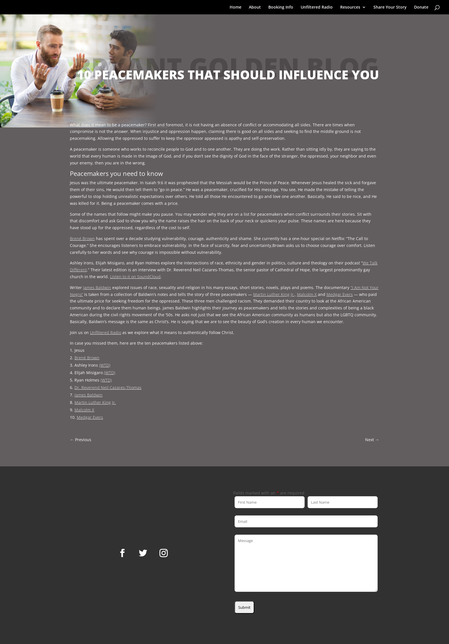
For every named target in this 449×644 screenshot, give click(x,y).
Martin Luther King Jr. (95, 402)
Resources (350, 7)
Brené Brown (82, 238)
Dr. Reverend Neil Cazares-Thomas (107, 387)
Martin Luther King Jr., (274, 294)
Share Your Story (390, 7)
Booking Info (280, 7)
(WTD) (104, 365)
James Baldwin (97, 287)
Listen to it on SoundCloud (135, 276)
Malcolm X (307, 294)
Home (235, 7)
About (255, 7)
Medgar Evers (339, 294)
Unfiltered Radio (317, 7)
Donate (421, 7)
